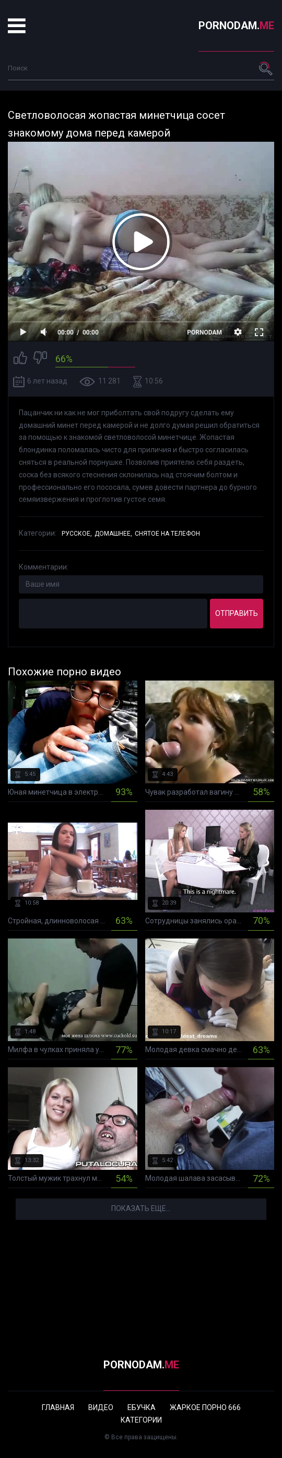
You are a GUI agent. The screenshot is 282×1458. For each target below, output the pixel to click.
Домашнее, (113, 533)
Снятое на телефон (167, 533)
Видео (100, 1407)
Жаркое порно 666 (205, 1407)
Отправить (236, 613)
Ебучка (141, 1407)
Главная (58, 1407)
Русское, (77, 533)
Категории (141, 1420)
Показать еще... (141, 1208)
